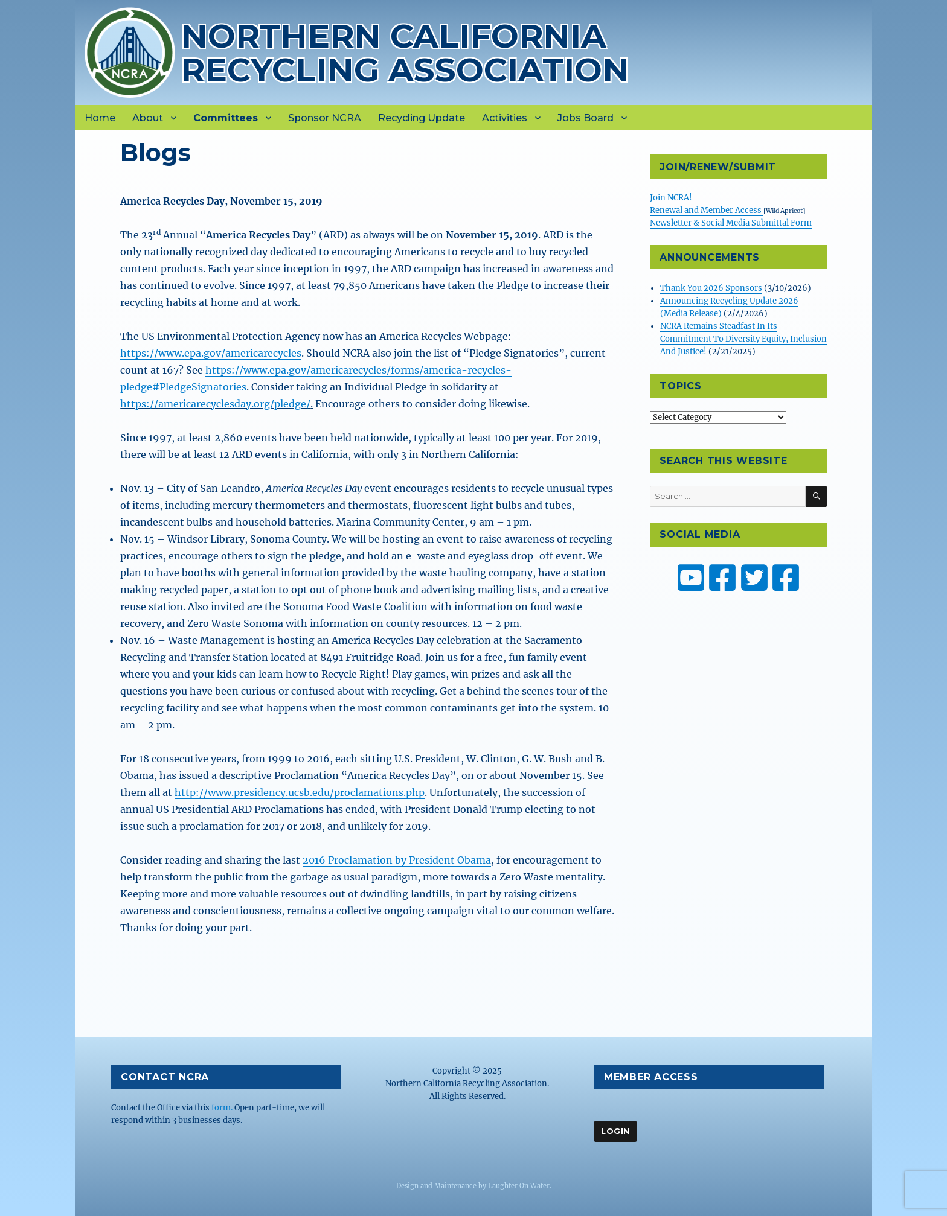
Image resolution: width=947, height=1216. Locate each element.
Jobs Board (585, 118)
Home (100, 118)
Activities (504, 118)
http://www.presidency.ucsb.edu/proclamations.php (300, 792)
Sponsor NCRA (324, 118)
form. (222, 1108)
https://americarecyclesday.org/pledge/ (215, 404)
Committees (225, 118)
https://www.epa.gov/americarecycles (210, 353)
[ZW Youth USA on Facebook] (786, 577)
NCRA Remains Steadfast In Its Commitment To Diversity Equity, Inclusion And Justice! (743, 339)
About (147, 118)
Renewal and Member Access (706, 210)
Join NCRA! (671, 198)
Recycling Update (421, 118)
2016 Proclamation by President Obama (397, 860)
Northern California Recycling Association (405, 53)
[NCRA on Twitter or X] (754, 577)
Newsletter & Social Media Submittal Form (731, 223)
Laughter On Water (519, 1186)
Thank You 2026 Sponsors (711, 288)
